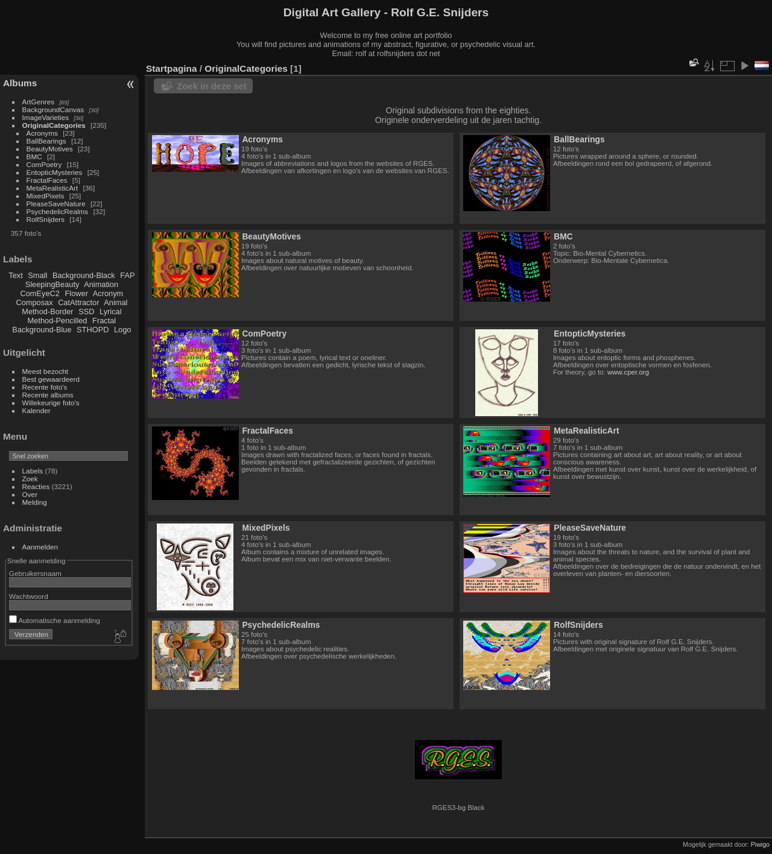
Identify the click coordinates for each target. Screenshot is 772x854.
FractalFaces (47, 180)
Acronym (108, 293)
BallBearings (46, 141)
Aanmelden (40, 547)
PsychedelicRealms (58, 211)
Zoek (30, 478)
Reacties (36, 486)
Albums (20, 83)
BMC (34, 156)
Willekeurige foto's (51, 402)
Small (37, 275)
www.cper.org (628, 372)
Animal (115, 302)
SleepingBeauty (52, 284)
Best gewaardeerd (51, 379)
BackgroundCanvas (53, 109)
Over (30, 494)
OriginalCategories (54, 125)
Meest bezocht (45, 371)
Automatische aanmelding (54, 620)
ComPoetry (44, 164)
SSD (86, 311)
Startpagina (171, 68)
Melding (34, 502)
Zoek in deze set (212, 86)
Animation (101, 284)
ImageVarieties (45, 117)
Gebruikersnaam (35, 573)
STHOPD (93, 329)
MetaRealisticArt (52, 188)
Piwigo (760, 844)
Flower (76, 293)
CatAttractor (78, 302)
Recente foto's (45, 387)
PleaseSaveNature (56, 203)
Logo (122, 329)
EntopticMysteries (55, 172)
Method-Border (47, 311)
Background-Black (83, 275)
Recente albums (48, 395)
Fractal (104, 320)
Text (15, 275)
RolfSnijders (46, 219)
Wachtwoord (28, 596)
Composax (34, 302)
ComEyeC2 (40, 293)
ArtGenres (38, 102)
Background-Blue (41, 329)
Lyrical (111, 311)
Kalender (36, 410)
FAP (127, 275)
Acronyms (42, 133)
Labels (32, 471)
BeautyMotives (50, 149)
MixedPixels (46, 196)
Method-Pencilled (57, 320)
